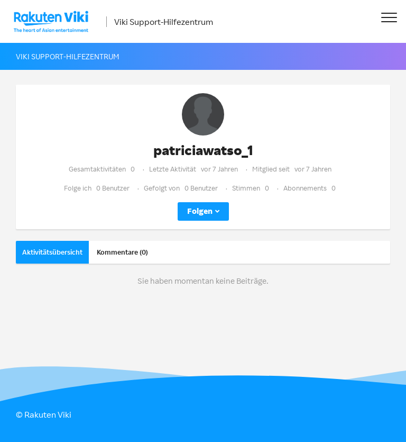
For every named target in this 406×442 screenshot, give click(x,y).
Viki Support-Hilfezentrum (163, 21)
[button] (389, 17)
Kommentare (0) (122, 252)
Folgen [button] (200, 211)
